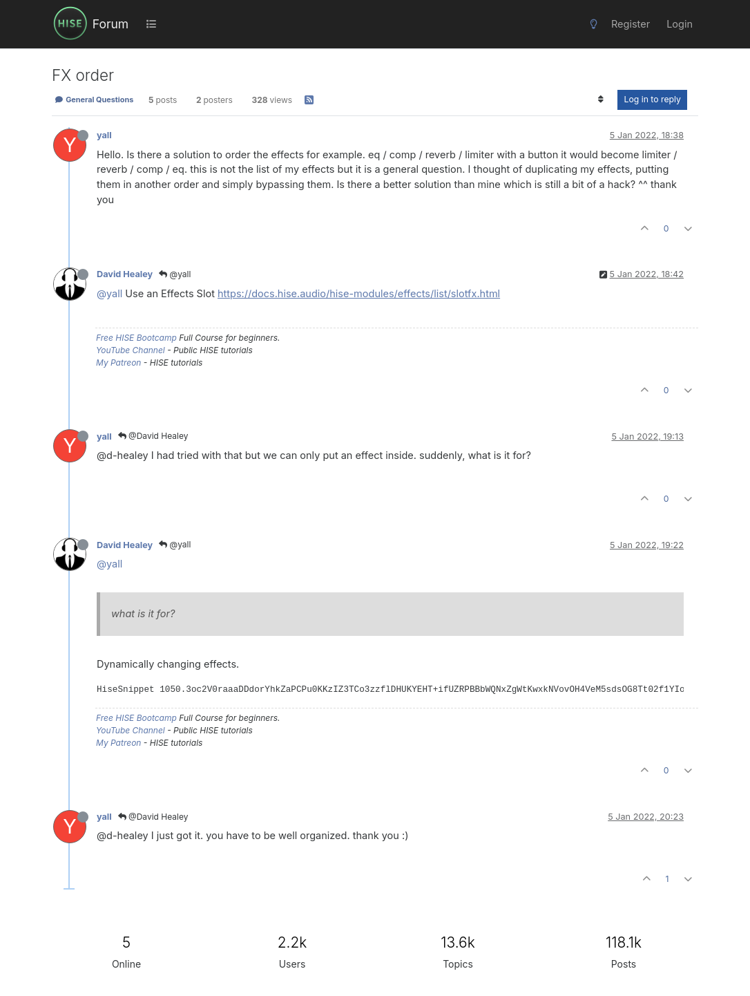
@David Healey (153, 436)
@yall (175, 274)
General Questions (94, 99)
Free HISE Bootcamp (136, 337)
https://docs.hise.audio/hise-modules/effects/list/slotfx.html (359, 293)
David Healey (125, 274)
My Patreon (118, 362)
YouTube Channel (130, 350)
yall (104, 135)
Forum (110, 24)
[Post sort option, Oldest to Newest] (600, 99)
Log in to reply (652, 99)
